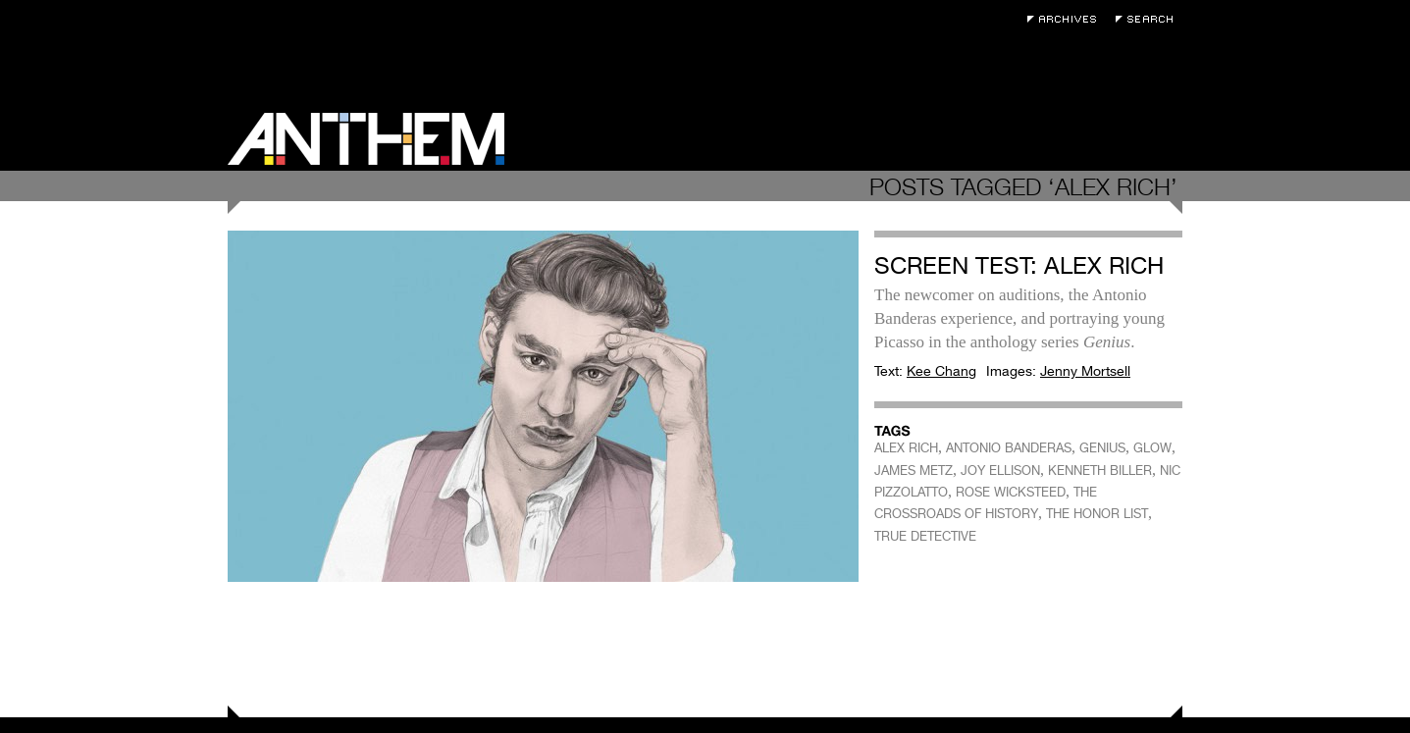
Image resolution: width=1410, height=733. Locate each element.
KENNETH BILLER (1100, 470)
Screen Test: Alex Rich (1019, 265)
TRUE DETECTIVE (925, 536)
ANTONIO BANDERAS (1008, 448)
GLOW (1152, 448)
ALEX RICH (906, 448)
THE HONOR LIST (1097, 513)
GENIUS (1102, 448)
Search (1149, 19)
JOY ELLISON (1000, 470)
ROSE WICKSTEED (1011, 492)
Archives (1066, 19)
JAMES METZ (913, 470)
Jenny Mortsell (1085, 371)
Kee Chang (941, 371)
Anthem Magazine (366, 139)
